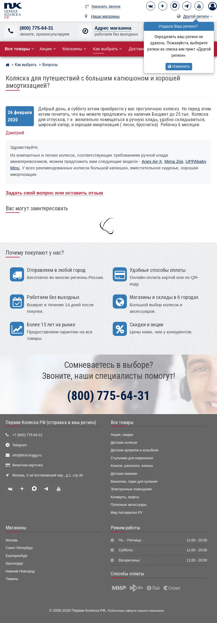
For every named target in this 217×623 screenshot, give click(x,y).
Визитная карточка (27, 465)
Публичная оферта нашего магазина (135, 610)
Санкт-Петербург (19, 548)
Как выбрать (107, 48)
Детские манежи (124, 474)
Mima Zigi (173, 161)
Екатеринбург (17, 556)
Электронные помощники (131, 489)
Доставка (140, 48)
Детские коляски (124, 443)
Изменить (179, 66)
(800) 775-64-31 (36, 28)
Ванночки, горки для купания (134, 482)
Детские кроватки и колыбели (135, 450)
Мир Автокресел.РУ (127, 513)
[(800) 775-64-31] (10, 31)
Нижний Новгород (20, 571)
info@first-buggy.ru (27, 455)
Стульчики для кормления (132, 458)
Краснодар (14, 563)
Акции (48, 48)
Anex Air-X (152, 161)
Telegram (19, 445)
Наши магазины (105, 16)
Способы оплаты (127, 573)
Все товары (122, 422)
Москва (12, 540)
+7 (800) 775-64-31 (27, 435)
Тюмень (12, 579)
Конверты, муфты (125, 497)
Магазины (74, 48)
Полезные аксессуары (129, 505)
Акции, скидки (122, 435)
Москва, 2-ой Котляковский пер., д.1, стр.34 (47, 475)
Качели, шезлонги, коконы (132, 466)
